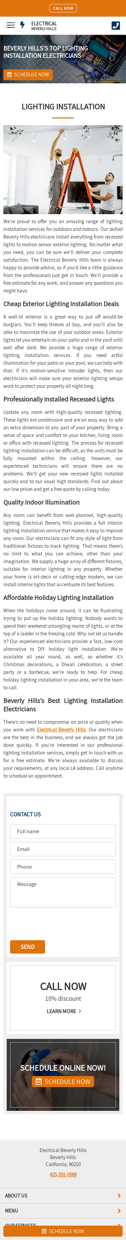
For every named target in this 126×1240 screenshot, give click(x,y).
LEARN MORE (63, 1011)
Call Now (63, 8)
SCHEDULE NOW (63, 1081)
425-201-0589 (63, 1174)
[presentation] (61, 924)
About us (63, 1196)
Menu (63, 1211)
